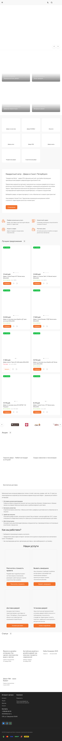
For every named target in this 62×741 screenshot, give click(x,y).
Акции (3, 700)
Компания (19, 695)
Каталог (4, 698)
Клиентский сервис (42, 220)
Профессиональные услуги (15, 220)
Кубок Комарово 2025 (50, 651)
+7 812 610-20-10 (6, 711)
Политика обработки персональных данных (22, 702)
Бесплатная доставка (10, 485)
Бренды (4, 703)
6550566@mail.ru (7, 714)
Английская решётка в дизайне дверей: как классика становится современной (30, 654)
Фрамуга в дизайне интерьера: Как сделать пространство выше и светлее (10, 654)
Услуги (4, 706)
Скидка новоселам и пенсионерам (44, 458)
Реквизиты (19, 698)
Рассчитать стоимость (17, 584)
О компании (11, 207)
